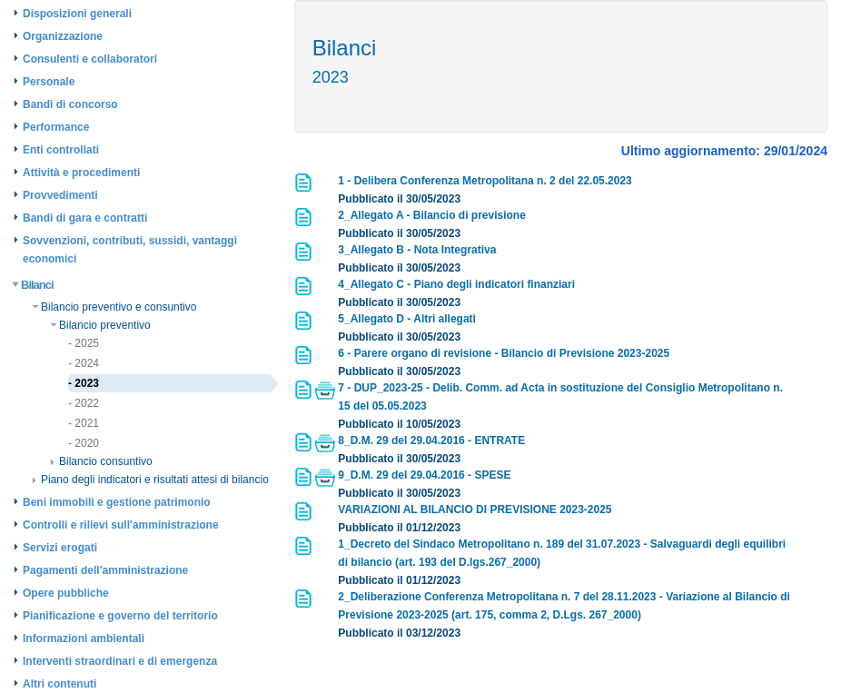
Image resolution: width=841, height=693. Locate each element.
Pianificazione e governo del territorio (120, 615)
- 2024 (83, 363)
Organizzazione (63, 36)
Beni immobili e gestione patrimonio (117, 502)
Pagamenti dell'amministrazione (105, 570)
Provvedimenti (60, 195)
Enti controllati (61, 150)
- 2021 (83, 423)
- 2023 (83, 383)
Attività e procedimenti (81, 172)
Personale (48, 81)
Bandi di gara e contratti (85, 218)
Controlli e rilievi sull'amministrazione (121, 525)
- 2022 (83, 403)
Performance (56, 127)
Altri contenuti (59, 684)
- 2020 (83, 443)
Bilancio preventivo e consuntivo (114, 307)
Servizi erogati (60, 547)
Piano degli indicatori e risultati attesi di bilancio (150, 479)
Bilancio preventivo (100, 325)
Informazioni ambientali (83, 638)
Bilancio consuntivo (101, 461)
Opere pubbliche (66, 593)
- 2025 (83, 343)
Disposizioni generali (77, 13)
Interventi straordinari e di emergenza (120, 661)
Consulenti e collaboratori (90, 59)
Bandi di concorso (70, 104)
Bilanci (34, 285)
